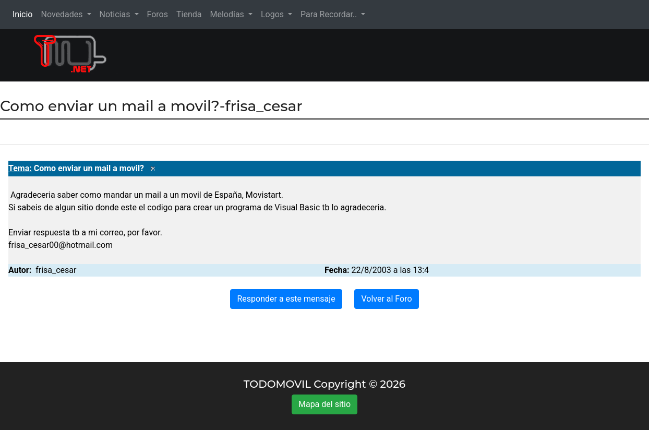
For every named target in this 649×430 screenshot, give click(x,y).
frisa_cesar (55, 270)
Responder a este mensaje (286, 299)
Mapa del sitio (324, 404)
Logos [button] (273, 14)
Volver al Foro (386, 299)
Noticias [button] (116, 14)
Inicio (25, 13)
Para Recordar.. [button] (330, 14)
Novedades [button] (63, 14)
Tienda (188, 14)
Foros (157, 14)
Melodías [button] (228, 14)
